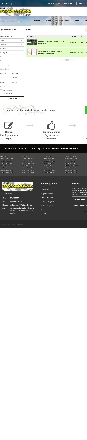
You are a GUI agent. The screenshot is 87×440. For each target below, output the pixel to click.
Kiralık (48, 20)
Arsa (77, 20)
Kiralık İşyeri (26, 168)
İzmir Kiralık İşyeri (5, 175)
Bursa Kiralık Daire (6, 172)
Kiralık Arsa (48, 168)
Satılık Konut (4, 159)
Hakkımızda (45, 194)
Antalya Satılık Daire (28, 161)
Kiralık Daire (4, 168)
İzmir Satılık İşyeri (5, 163)
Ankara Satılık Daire (51, 159)
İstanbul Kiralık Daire (28, 170)
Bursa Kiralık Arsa (50, 177)
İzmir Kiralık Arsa (27, 177)
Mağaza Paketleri (47, 198)
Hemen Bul (12, 99)
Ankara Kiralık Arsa (6, 177)
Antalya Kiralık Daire (28, 172)
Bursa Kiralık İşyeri (28, 175)
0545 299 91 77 (65, 3)
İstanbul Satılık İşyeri (51, 161)
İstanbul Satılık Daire (28, 159)
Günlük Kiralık (63, 20)
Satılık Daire (3, 156)
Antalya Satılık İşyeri (51, 163)
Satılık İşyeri (26, 156)
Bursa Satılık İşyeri (28, 163)
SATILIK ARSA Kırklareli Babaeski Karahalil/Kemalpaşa (50, 52)
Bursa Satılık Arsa (50, 166)
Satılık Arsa (48, 156)
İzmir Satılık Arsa (27, 166)
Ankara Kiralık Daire (51, 170)
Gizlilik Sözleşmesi (47, 210)
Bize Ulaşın (44, 218)
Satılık (37, 20)
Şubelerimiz (45, 214)
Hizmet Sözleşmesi (47, 206)
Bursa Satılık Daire (6, 161)
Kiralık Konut (4, 170)
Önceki (62, 60)
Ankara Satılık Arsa (6, 166)
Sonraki (72, 60)
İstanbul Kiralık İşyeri (51, 172)
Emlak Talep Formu (47, 202)
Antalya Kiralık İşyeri (51, 175)
